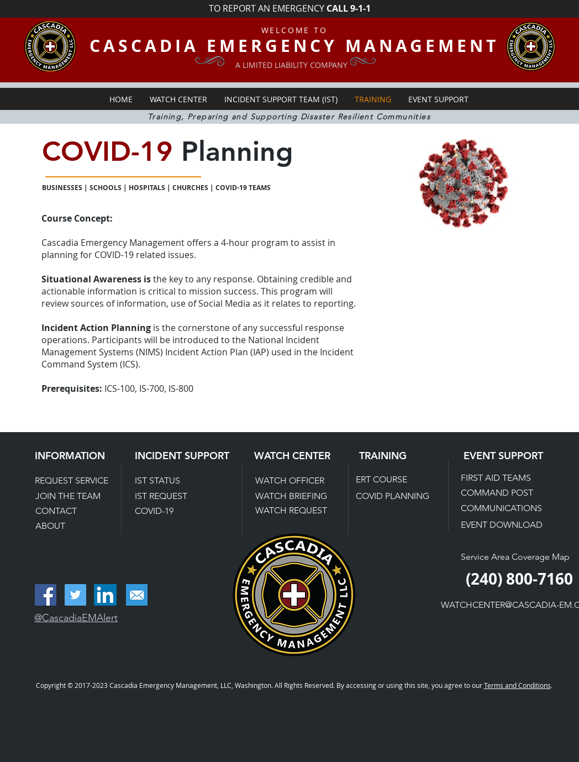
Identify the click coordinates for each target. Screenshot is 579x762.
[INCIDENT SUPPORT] (183, 455)
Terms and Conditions (517, 685)
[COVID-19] (172, 511)
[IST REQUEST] (172, 496)
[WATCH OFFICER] (294, 481)
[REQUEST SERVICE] (77, 481)
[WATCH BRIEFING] (292, 496)
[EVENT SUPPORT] (510, 455)
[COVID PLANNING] (393, 496)
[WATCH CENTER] (301, 455)
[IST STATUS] (172, 481)
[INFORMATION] (81, 455)
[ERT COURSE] (395, 480)
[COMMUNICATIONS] (502, 508)
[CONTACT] (74, 511)
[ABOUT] (74, 526)
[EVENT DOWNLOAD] (502, 525)
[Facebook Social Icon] (45, 595)
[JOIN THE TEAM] (74, 496)
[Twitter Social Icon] (75, 595)
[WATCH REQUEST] (291, 511)
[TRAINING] (392, 455)
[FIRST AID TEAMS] (500, 478)
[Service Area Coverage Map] (516, 557)
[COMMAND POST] (500, 493)
